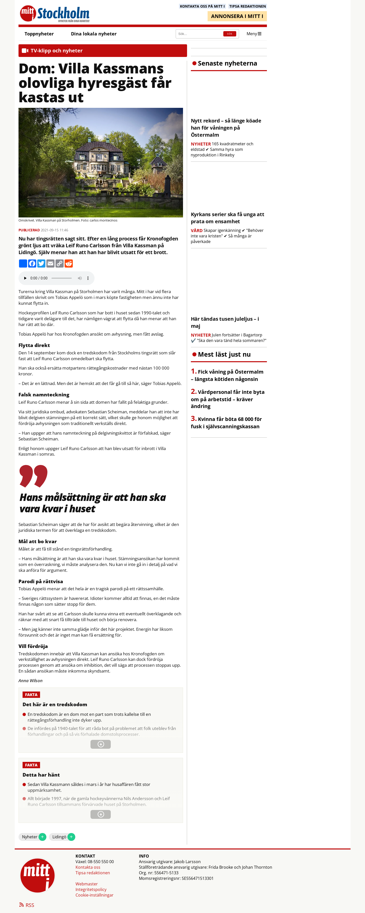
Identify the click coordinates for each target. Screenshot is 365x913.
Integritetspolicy (91, 889)
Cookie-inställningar (95, 895)
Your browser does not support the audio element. (57, 278)
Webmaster (87, 884)
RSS (26, 905)
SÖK (229, 33)
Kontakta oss (88, 867)
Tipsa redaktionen (93, 873)
